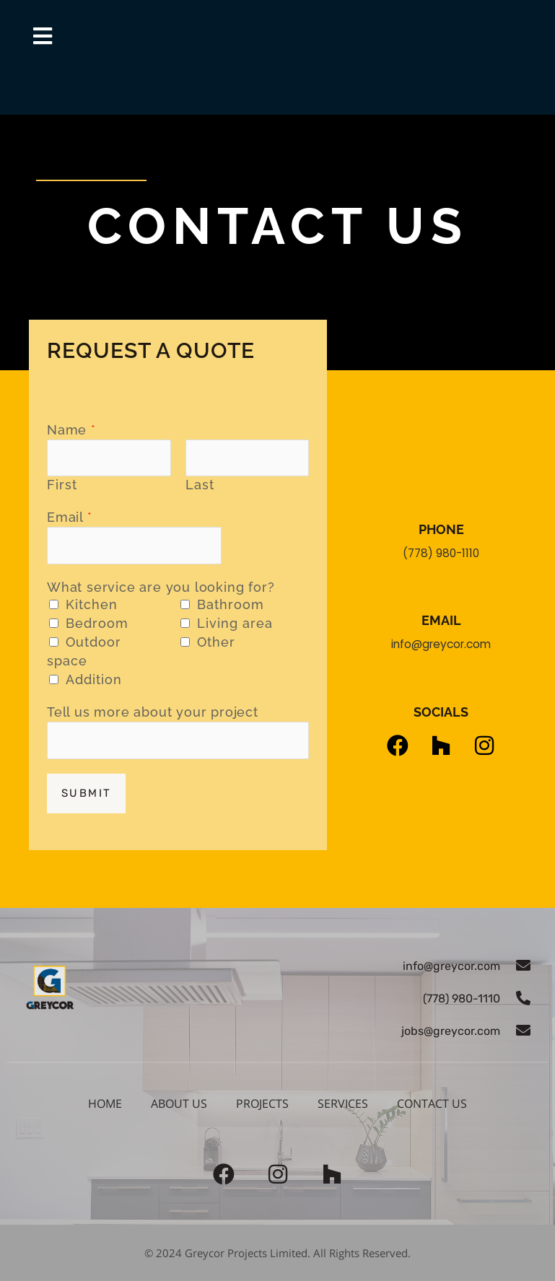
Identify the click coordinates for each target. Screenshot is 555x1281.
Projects (262, 1103)
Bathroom (230, 604)
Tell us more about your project (152, 712)
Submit (86, 793)
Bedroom (97, 623)
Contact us (432, 1103)
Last (199, 484)
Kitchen (92, 604)
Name (71, 429)
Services (343, 1103)
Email (69, 517)
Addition (94, 679)
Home (105, 1103)
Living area (235, 623)
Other (216, 642)
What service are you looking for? (160, 587)
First (62, 484)
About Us (179, 1103)
